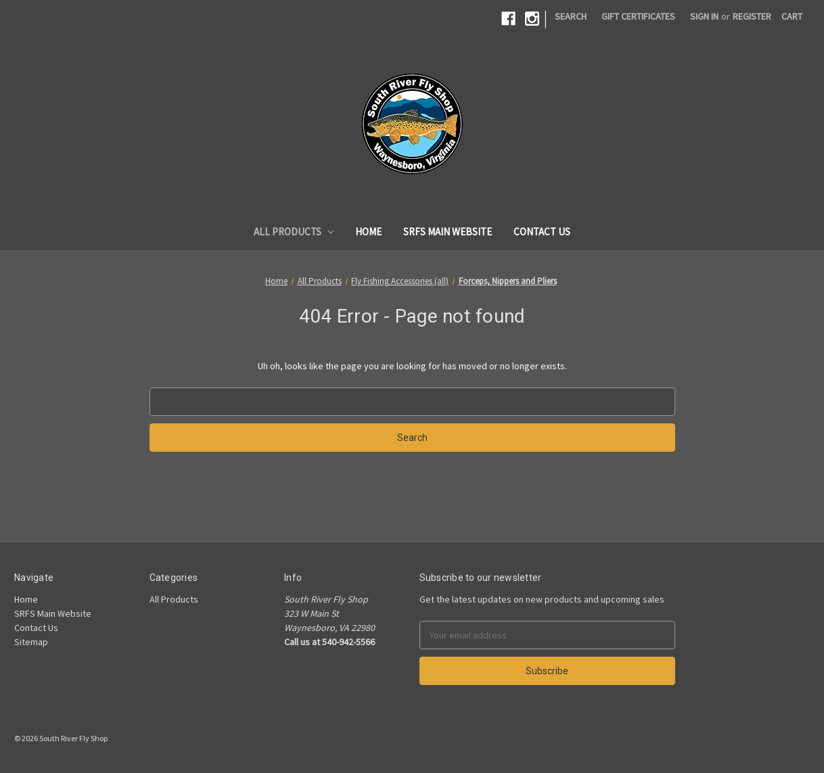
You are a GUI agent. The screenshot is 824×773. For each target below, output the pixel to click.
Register (752, 16)
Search (571, 16)
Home (368, 231)
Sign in (704, 16)
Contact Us (541, 231)
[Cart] (792, 16)
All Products (294, 231)
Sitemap (31, 642)
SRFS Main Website (447, 231)
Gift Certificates (638, 16)
